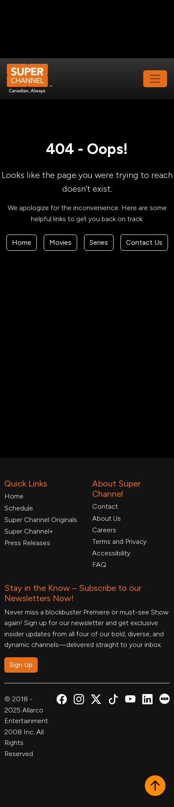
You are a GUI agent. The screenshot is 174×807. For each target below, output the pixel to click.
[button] (155, 786)
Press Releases (27, 543)
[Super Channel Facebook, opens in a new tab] (62, 701)
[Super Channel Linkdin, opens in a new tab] (147, 701)
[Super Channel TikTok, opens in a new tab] (113, 701)
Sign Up (21, 665)
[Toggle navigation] (155, 78)
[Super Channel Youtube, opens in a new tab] (130, 701)
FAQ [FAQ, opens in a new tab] (99, 565)
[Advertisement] (87, 28)
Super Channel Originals (40, 520)
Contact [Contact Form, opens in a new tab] (105, 506)
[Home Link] (35, 79)
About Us (106, 518)
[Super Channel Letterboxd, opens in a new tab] (164, 698)
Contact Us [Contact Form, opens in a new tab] (144, 242)
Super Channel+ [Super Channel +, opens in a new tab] (28, 531)
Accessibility (111, 553)
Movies (60, 242)
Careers (104, 530)
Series (99, 242)
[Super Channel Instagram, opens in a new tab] (79, 701)
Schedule (18, 508)
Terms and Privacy (119, 541)
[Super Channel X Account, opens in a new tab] (96, 701)
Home (21, 242)
